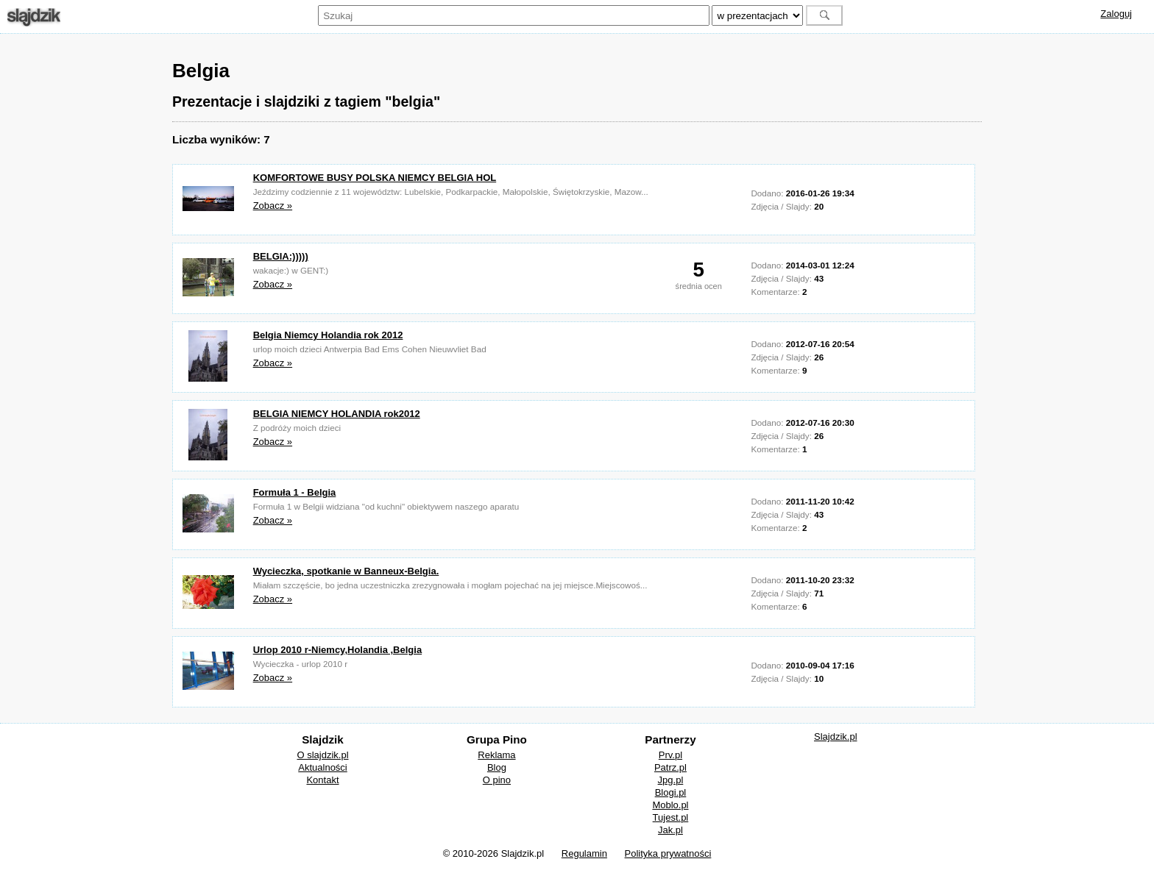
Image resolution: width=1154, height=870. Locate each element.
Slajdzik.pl (835, 736)
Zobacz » (272, 205)
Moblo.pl (670, 804)
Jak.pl (670, 829)
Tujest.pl (671, 817)
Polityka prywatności (668, 853)
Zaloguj (1116, 13)
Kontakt (322, 779)
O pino (497, 779)
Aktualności (322, 767)
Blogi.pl (671, 792)
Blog (496, 767)
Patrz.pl (670, 767)
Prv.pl (670, 754)
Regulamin (584, 853)
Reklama (496, 754)
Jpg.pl (671, 779)
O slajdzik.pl (322, 754)
